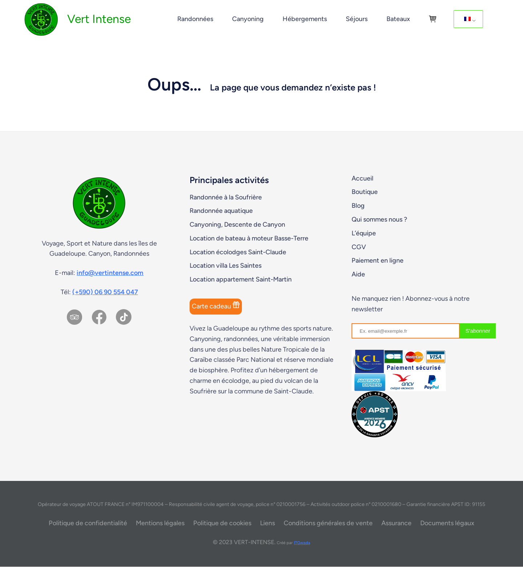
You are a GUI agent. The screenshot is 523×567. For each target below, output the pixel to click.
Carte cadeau (216, 305)
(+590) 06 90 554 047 (105, 292)
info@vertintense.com (110, 273)
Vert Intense (99, 19)
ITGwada (302, 542)
